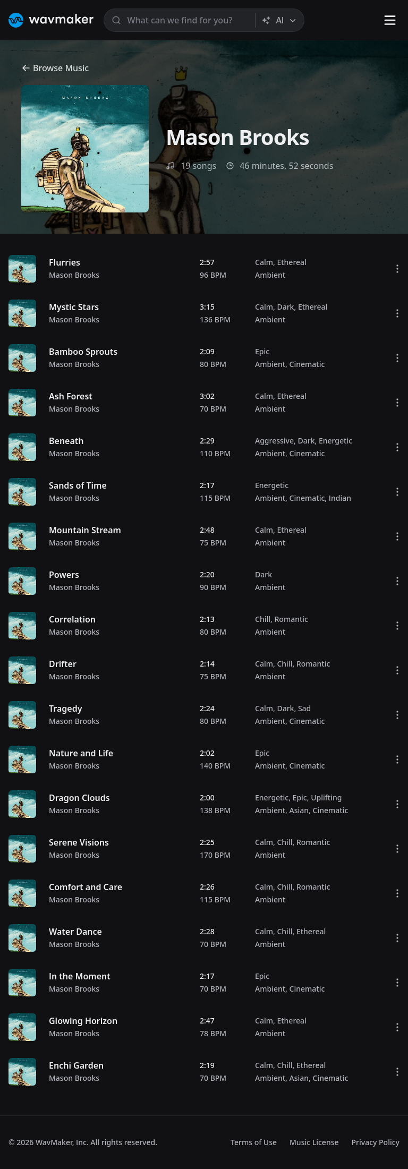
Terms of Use (254, 1142)
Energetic (335, 441)
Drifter (62, 664)
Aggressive (274, 441)
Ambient (270, 275)
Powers (64, 575)
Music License (314, 1142)
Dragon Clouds (79, 798)
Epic (262, 351)
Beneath (66, 441)
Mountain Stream (85, 530)
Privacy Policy (376, 1142)
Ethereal (291, 262)
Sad (304, 708)
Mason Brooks (74, 275)
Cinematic (307, 364)
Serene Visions (79, 842)
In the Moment (79, 976)
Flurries (64, 262)
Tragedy (65, 708)
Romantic (291, 619)
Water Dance (75, 931)
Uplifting (326, 797)
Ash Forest (70, 396)
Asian (299, 810)
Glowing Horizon (83, 1021)
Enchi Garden (76, 1065)
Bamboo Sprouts (83, 351)
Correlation (72, 619)
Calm (264, 262)
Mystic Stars (74, 307)
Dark (285, 307)
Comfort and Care (85, 887)
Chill (262, 619)
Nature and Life (81, 753)
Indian (340, 498)
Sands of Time (78, 485)
